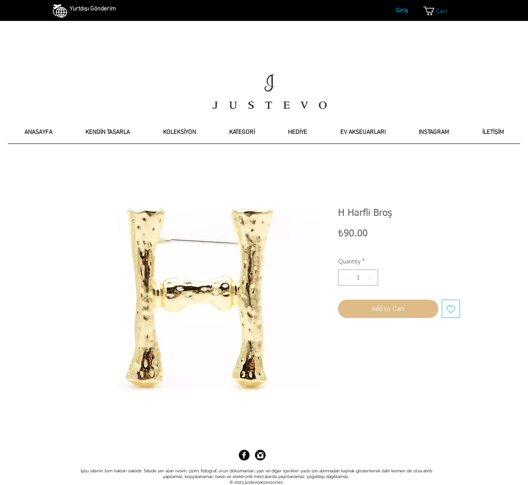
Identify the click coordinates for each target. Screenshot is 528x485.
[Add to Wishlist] (451, 309)
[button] (107, 135)
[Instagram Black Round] (260, 455)
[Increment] (371, 277)
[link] (442, 11)
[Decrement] (344, 277)
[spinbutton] (358, 277)
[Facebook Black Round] (244, 455)
